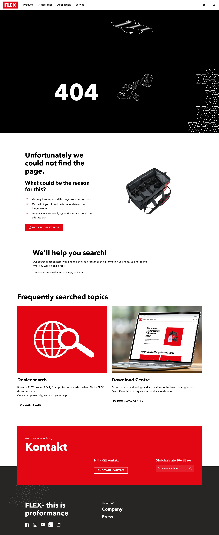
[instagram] (35, 525)
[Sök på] (190, 468)
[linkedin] (58, 525)
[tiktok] (51, 525)
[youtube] (43, 525)
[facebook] (27, 525)
